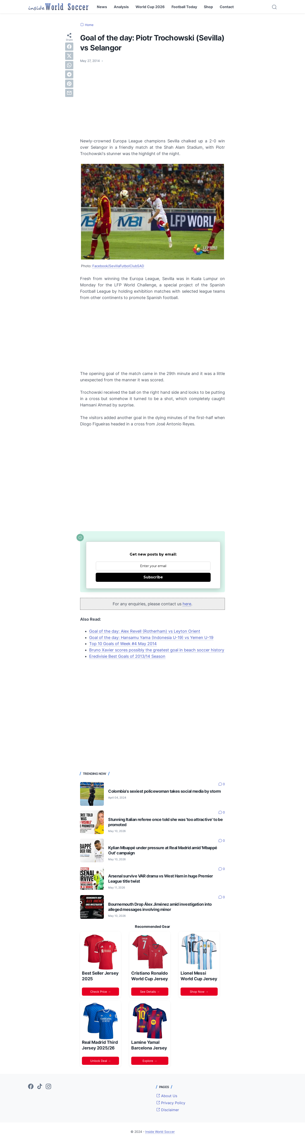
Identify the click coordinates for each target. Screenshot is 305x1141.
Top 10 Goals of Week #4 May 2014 (123, 643)
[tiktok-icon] (39, 1087)
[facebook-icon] (30, 1087)
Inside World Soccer (160, 1132)
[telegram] (69, 74)
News (102, 7)
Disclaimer (167, 1110)
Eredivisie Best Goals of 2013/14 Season (127, 656)
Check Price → (100, 991)
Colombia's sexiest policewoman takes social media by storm (164, 791)
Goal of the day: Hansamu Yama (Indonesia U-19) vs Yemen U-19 (151, 637)
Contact (227, 7)
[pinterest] (69, 84)
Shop (208, 7)
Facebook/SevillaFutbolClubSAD (118, 266)
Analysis (121, 7)
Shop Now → (199, 991)
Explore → (150, 1061)
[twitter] (69, 56)
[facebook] (69, 46)
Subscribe (153, 577)
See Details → (150, 991)
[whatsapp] (69, 65)
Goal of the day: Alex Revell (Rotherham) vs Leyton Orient (144, 631)
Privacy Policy (170, 1103)
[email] (69, 93)
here (187, 603)
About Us (166, 1096)
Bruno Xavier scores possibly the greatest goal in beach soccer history (156, 650)
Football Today (184, 7)
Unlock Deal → (100, 1061)
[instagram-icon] (48, 1087)
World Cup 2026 (150, 7)
